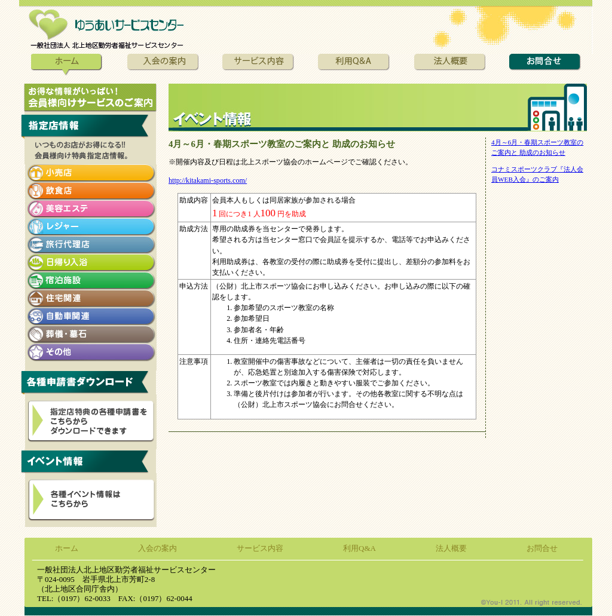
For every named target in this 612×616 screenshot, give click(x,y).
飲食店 (91, 191)
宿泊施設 (91, 281)
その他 (91, 352)
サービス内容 (258, 66)
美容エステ (91, 209)
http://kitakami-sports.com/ (208, 180)
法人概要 (449, 66)
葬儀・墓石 (91, 335)
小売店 (91, 173)
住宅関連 (91, 299)
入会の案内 (162, 66)
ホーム (67, 66)
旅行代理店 (91, 245)
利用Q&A (354, 66)
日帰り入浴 (91, 263)
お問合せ (545, 66)
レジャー (91, 227)
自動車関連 (91, 317)
